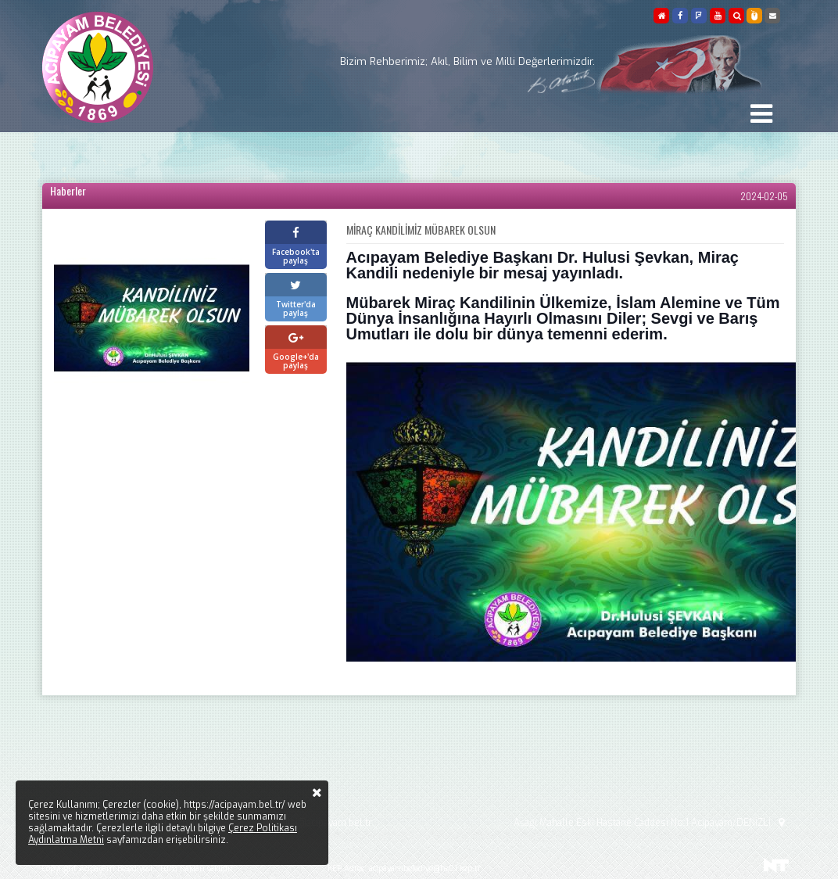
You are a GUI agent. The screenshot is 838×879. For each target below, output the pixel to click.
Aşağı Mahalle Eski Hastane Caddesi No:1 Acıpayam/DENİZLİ (651, 822)
